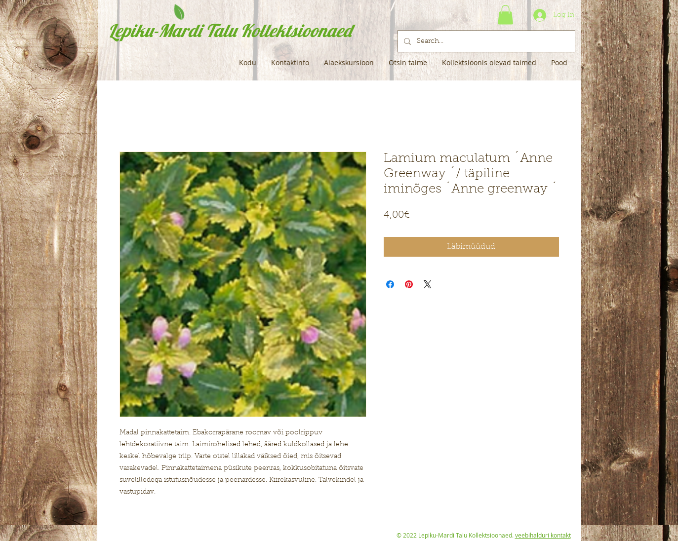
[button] (505, 14)
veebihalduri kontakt (543, 535)
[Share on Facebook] (390, 284)
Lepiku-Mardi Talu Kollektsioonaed (230, 30)
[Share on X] (428, 284)
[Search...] (485, 41)
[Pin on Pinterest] (409, 284)
